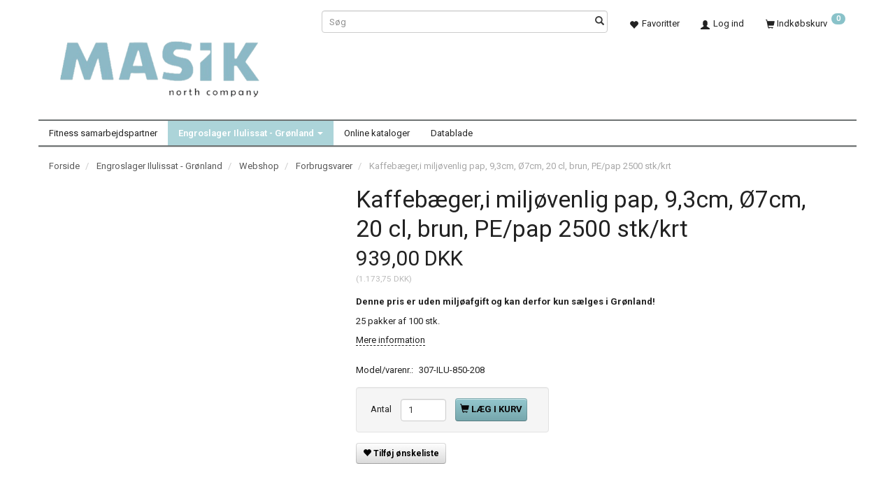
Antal (382, 409)
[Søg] (599, 22)
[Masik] (175, 61)
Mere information (390, 340)
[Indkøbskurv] (805, 23)
